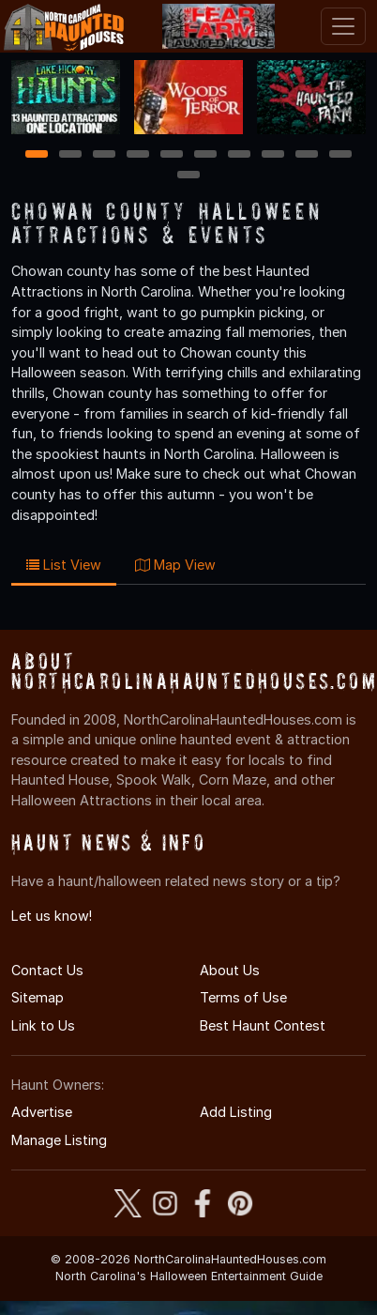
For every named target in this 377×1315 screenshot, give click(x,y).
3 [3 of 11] (104, 155)
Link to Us (43, 1025)
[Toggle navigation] (343, 26)
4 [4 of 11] (138, 155)
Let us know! (51, 916)
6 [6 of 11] (206, 155)
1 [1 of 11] (37, 155)
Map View (175, 565)
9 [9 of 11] (307, 155)
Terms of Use (243, 997)
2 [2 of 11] (70, 155)
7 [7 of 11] (239, 155)
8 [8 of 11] (273, 155)
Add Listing (236, 1112)
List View (63, 565)
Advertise (41, 1112)
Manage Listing (59, 1140)
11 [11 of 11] (188, 176)
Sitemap (37, 997)
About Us (230, 970)
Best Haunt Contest (262, 1025)
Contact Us (47, 970)
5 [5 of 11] (172, 155)
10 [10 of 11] (341, 155)
